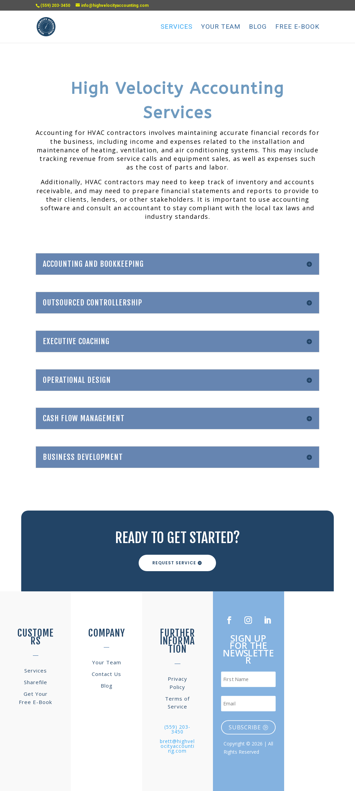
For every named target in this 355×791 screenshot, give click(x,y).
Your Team (220, 27)
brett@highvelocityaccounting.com (177, 746)
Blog (258, 27)
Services (176, 27)
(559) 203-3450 (177, 729)
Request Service (174, 563)
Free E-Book (297, 27)
